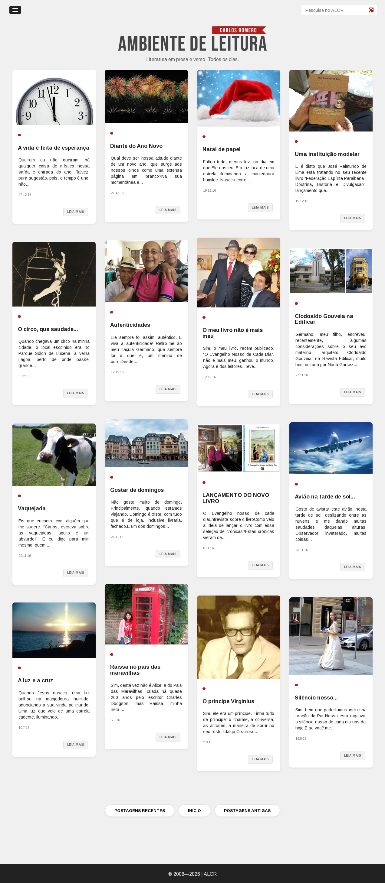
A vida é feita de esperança (53, 148)
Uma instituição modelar (327, 154)
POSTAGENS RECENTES (139, 810)
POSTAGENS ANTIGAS (247, 810)
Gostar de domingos (137, 490)
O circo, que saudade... (48, 329)
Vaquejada (32, 508)
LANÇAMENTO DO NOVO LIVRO (235, 498)
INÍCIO (194, 810)
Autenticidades (130, 325)
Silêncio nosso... (316, 698)
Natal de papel (221, 149)
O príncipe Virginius (228, 701)
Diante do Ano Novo (136, 146)
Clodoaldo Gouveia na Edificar (324, 319)
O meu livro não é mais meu (232, 333)
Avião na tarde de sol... (325, 497)
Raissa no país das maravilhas (135, 670)
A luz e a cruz (35, 680)
